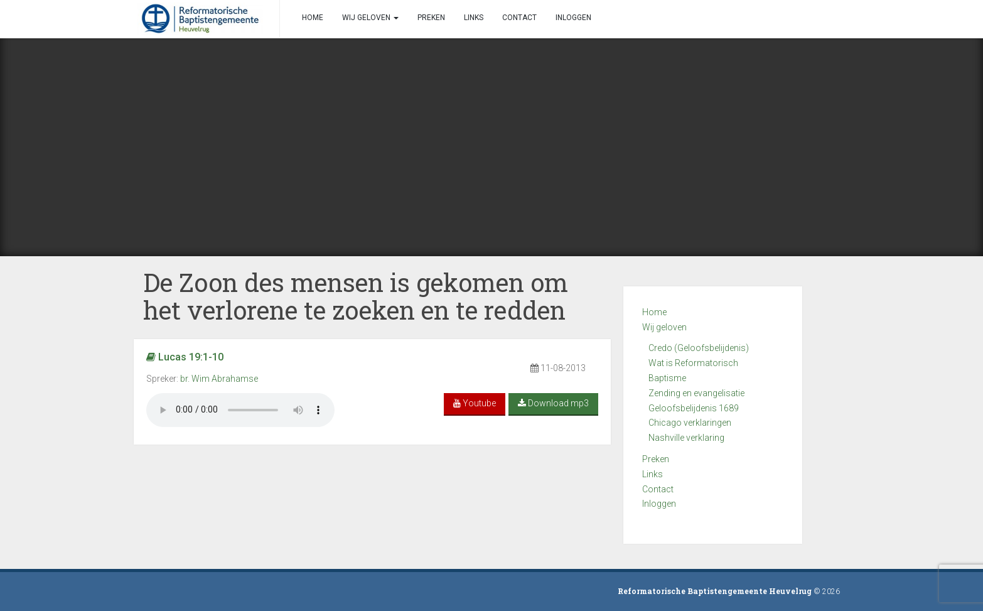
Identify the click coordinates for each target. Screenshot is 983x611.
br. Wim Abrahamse (219, 379)
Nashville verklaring (686, 438)
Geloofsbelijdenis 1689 (693, 408)
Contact (658, 489)
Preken (655, 459)
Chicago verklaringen (689, 423)
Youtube (474, 403)
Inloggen (659, 504)
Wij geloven (664, 327)
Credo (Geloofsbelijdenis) (698, 348)
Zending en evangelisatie (696, 393)
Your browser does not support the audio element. (240, 410)
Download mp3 (553, 403)
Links (652, 474)
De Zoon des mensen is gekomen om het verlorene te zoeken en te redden (355, 296)
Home (654, 312)
